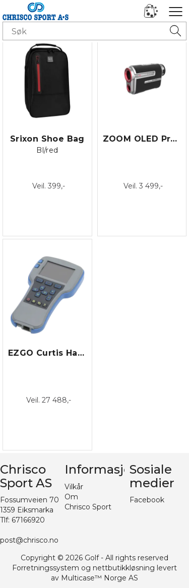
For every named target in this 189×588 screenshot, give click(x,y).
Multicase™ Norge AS (99, 577)
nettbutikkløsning (124, 567)
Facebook (147, 499)
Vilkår (74, 486)
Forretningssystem (45, 567)
